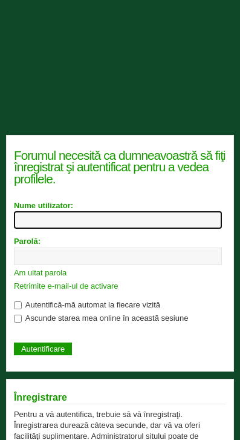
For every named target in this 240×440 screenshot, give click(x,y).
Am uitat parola (40, 272)
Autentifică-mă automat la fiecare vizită (87, 304)
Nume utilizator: (43, 205)
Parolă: (27, 241)
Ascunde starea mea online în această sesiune (101, 318)
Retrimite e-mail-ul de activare (66, 286)
